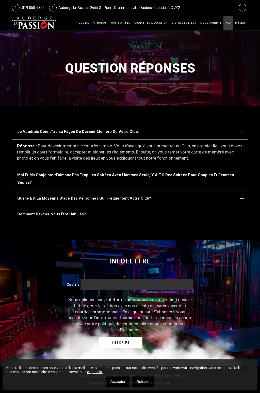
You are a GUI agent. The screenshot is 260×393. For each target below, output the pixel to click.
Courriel (73, 285)
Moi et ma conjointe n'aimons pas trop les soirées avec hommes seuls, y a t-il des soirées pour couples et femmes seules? (125, 179)
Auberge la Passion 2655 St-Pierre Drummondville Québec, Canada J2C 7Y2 (114, 8)
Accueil (83, 22)
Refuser (143, 381)
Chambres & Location (151, 22)
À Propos (100, 22)
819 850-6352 (28, 8)
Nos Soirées (120, 22)
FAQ (228, 22)
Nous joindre (210, 22)
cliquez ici (95, 372)
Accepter (117, 381)
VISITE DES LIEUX (184, 22)
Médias (240, 22)
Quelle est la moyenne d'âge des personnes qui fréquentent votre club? (84, 198)
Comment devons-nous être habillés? (51, 214)
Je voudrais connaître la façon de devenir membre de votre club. (78, 131)
